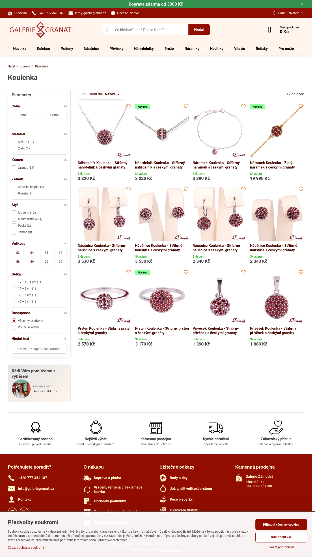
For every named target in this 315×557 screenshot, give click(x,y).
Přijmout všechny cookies (281, 524)
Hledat (199, 30)
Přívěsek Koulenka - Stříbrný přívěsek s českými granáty (216, 330)
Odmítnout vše (281, 537)
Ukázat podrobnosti (281, 547)
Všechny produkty (27, 320)
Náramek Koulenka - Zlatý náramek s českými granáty (272, 165)
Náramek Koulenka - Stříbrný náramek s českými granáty (216, 165)
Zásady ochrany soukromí (26, 547)
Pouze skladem (25, 327)
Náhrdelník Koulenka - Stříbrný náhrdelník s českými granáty (102, 165)
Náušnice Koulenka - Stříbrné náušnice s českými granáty (101, 247)
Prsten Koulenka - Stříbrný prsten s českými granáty (105, 330)
